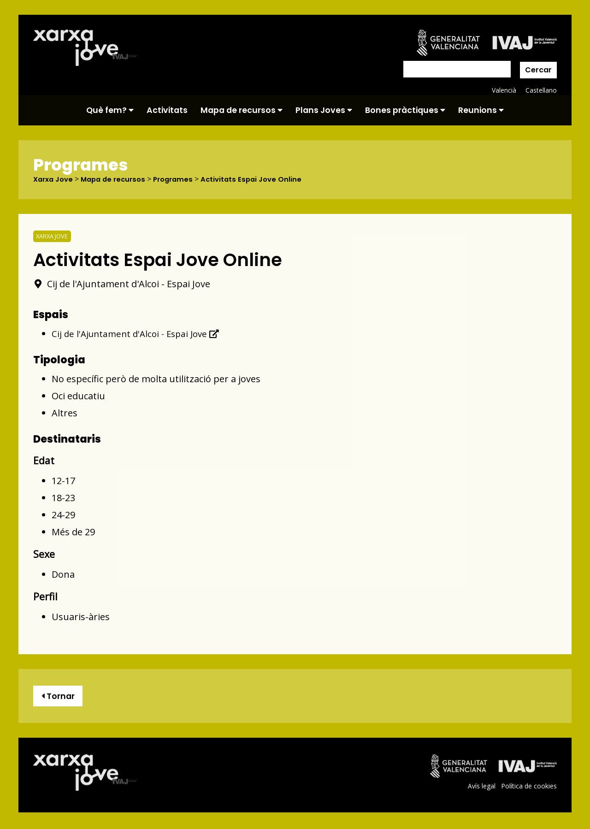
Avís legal (480, 788)
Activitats (167, 110)
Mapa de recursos (242, 110)
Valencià (503, 90)
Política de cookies (528, 788)
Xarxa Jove (55, 179)
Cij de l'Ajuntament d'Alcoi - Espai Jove (139, 333)
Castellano (541, 90)
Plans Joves (323, 110)
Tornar (60, 697)
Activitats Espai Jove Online (263, 179)
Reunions (481, 110)
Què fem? (110, 110)
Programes (182, 179)
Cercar (538, 70)
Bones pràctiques (405, 110)
